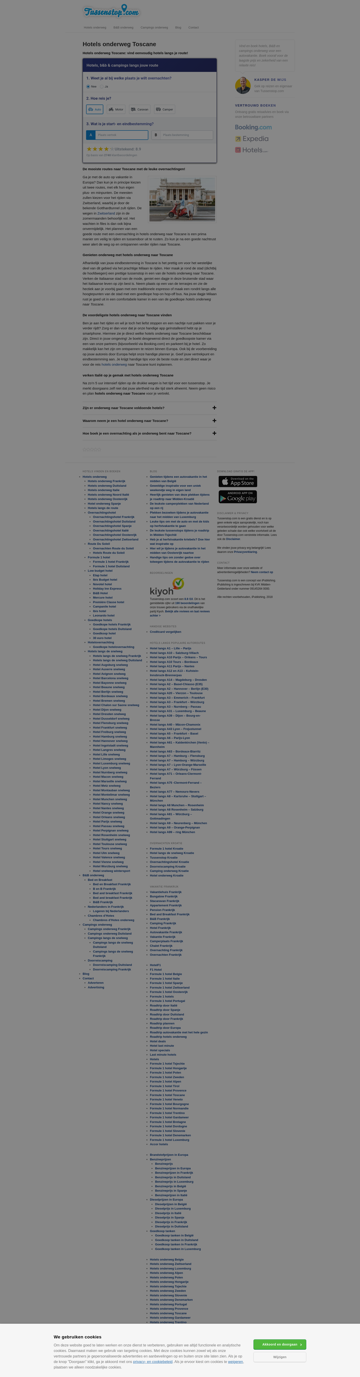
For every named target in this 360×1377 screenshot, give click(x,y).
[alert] (180, 688)
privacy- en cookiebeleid (153, 1362)
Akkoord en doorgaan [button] (279, 1344)
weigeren (235, 1362)
